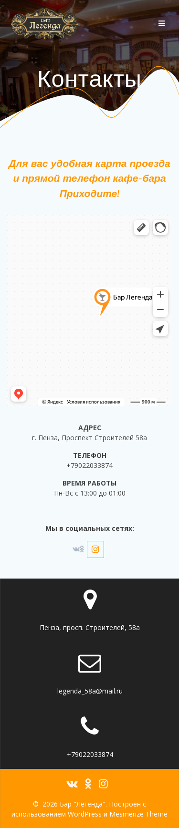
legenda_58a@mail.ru (90, 690)
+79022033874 (90, 754)
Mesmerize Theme (138, 813)
